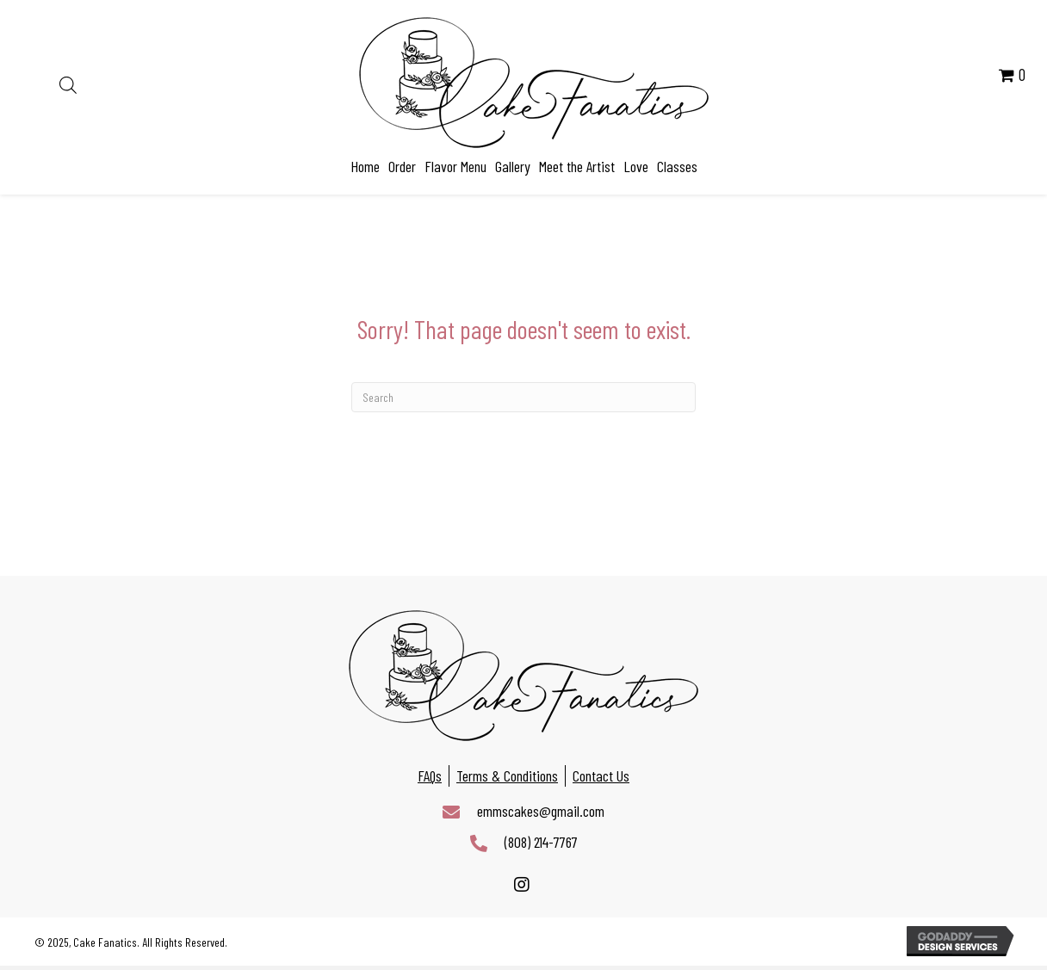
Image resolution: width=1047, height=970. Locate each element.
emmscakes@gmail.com (540, 810)
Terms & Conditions (507, 775)
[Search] (523, 397)
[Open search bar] (68, 82)
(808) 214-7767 (541, 841)
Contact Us (601, 775)
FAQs (430, 775)
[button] (521, 885)
